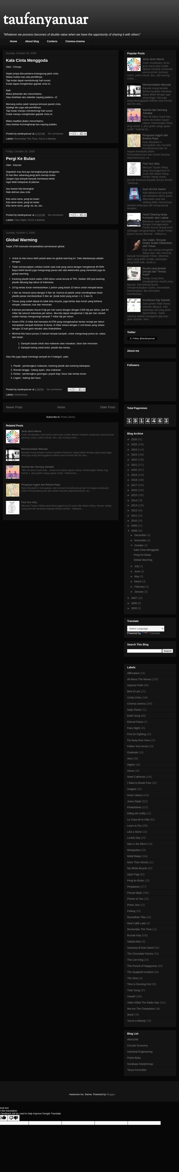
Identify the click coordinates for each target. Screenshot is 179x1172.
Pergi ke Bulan (135, 880)
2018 (134, 479)
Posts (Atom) (68, 417)
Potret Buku (134, 1057)
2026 (134, 439)
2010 (134, 520)
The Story (133, 978)
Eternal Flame (135, 721)
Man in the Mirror (137, 843)
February (139, 586)
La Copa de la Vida (138, 819)
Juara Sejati (134, 801)
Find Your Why (29, 502)
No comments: (56, 133)
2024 (134, 449)
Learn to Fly (134, 825)
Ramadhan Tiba (136, 917)
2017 (134, 485)
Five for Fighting (136, 734)
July (137, 566)
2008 (134, 530)
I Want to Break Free (139, 782)
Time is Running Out (139, 984)
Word (130, 1014)
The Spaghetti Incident (140, 972)
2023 (134, 454)
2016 (134, 490)
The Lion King (135, 959)
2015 (134, 495)
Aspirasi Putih (135, 685)
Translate (151, 633)
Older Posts (107, 407)
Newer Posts (14, 407)
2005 (134, 608)
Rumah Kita (134, 935)
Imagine (131, 789)
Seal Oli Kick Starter (154, 189)
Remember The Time (26, 138)
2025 (134, 444)
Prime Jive (133, 904)
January (139, 591)
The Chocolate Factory (140, 953)
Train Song (133, 990)
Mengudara (133, 850)
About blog (32, 41)
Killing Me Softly (136, 813)
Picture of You (135, 898)
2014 (134, 500)
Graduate (132, 752)
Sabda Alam (134, 941)
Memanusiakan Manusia (34, 449)
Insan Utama (134, 795)
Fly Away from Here (138, 740)
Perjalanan (133, 886)
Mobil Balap (134, 856)
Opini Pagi (133, 874)
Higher (131, 764)
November (140, 540)
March (138, 581)
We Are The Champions (141, 1008)
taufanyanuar (45, 20)
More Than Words (137, 862)
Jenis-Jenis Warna (31, 431)
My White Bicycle (137, 868)
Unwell (131, 996)
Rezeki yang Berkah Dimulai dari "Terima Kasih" (154, 271)
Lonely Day (133, 837)
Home (13, 41)
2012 (134, 510)
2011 (134, 515)
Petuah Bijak (134, 892)
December (140, 535)
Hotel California (136, 776)
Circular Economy (137, 1045)
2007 (134, 598)
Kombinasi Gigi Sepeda (156, 300)
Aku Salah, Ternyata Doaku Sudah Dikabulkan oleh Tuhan (157, 243)
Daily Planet (134, 709)
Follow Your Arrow (137, 746)
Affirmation (133, 673)
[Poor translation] (14, 1118)
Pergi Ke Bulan (20, 158)
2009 (134, 525)
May (137, 576)
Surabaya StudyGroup (140, 1063)
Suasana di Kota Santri (140, 947)
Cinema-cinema (75, 41)
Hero (130, 758)
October (139, 545)
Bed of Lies (133, 691)
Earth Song (133, 715)
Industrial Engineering (139, 1051)
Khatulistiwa (21, 394)
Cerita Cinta (134, 697)
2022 (134, 459)
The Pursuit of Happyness (142, 965)
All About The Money (139, 679)
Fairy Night (20, 220)
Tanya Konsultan (137, 1069)
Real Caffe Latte (136, 923)
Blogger (110, 1094)
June (137, 571)
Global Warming (21, 240)
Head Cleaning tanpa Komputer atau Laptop (156, 216)
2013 (134, 505)
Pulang (131, 911)
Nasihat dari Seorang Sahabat (37, 466)
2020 (134, 469)
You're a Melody (47, 138)
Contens (52, 41)
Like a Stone (134, 831)
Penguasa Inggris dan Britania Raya (40, 484)
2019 (134, 474)
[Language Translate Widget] (145, 628)
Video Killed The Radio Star (143, 1002)
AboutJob (132, 1039)
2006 (134, 603)
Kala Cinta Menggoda (27, 60)
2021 (134, 464)
